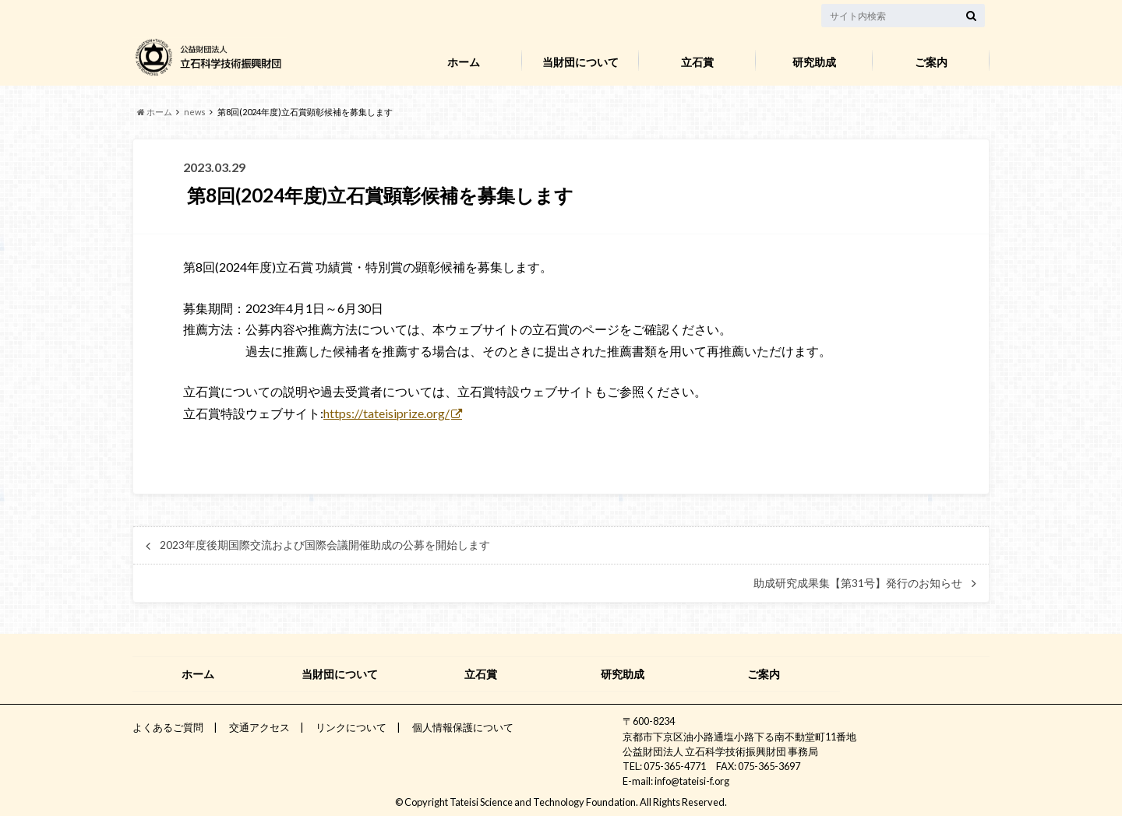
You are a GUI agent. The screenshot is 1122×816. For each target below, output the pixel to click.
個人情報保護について (462, 727)
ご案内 (931, 62)
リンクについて (351, 727)
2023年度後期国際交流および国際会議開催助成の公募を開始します (325, 545)
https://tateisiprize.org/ (386, 413)
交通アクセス (259, 727)
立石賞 (697, 62)
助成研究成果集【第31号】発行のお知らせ (857, 583)
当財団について (580, 62)
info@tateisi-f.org (691, 781)
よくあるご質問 (167, 727)
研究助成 (814, 62)
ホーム (463, 62)
